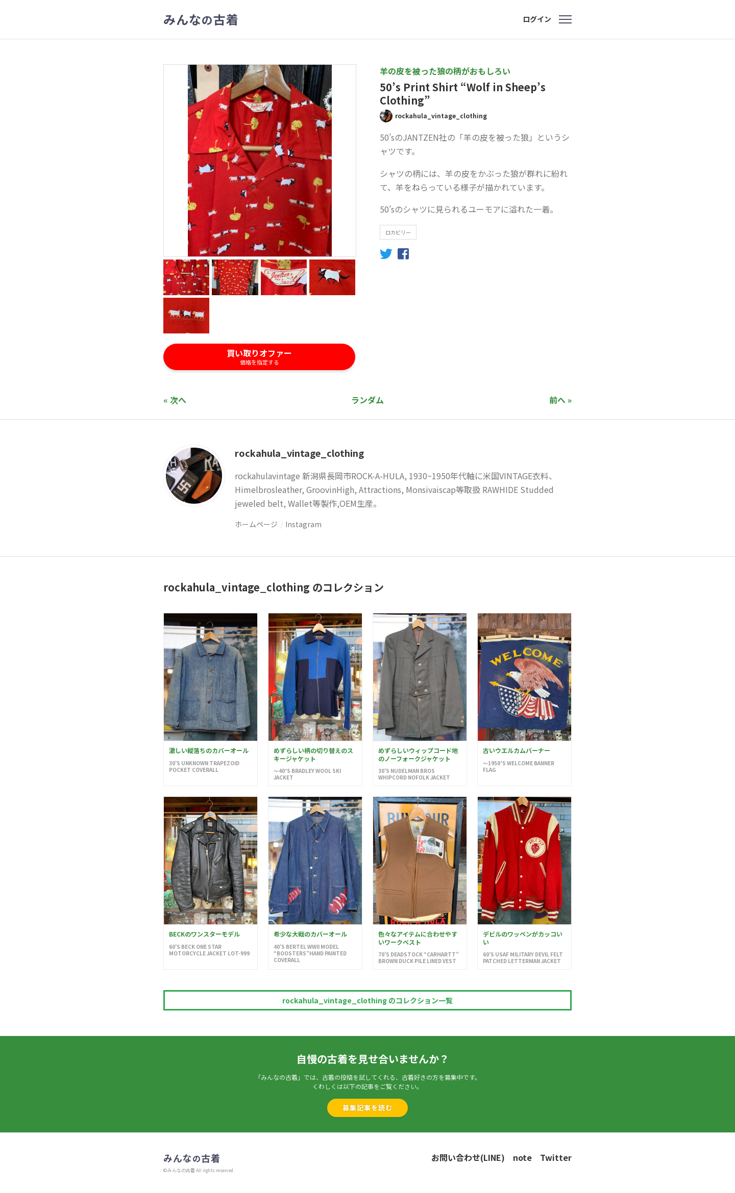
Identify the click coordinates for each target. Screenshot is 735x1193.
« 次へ (174, 400)
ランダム (367, 400)
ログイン (537, 19)
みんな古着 (201, 19)
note (522, 1157)
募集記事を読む (367, 1107)
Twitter (556, 1157)
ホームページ (256, 524)
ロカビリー (398, 232)
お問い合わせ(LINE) (468, 1157)
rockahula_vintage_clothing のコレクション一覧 (367, 1000)
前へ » (560, 400)
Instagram (303, 524)
